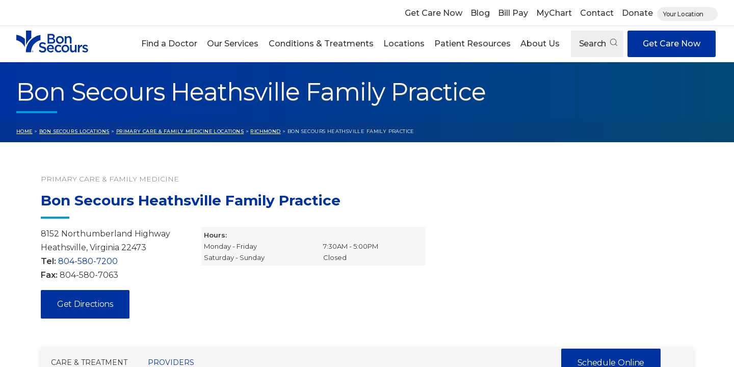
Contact (597, 13)
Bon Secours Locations (74, 131)
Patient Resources (472, 43)
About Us (540, 43)
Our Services (232, 43)
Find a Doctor (169, 43)
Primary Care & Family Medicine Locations (180, 131)
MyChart (554, 13)
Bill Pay (513, 13)
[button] (169, 44)
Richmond (265, 131)
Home (24, 131)
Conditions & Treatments (321, 43)
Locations (404, 43)
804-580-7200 (88, 261)
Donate (637, 13)
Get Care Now (433, 13)
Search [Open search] (598, 43)
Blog (480, 13)
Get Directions (85, 304)
